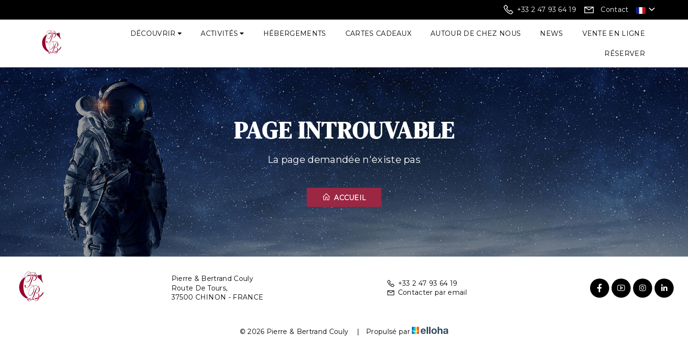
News (551, 33)
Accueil (344, 197)
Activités (222, 33)
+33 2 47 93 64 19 (422, 283)
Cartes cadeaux (378, 33)
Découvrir (156, 33)
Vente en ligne (613, 33)
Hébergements (294, 33)
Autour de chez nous (475, 33)
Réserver (624, 53)
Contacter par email (426, 292)
